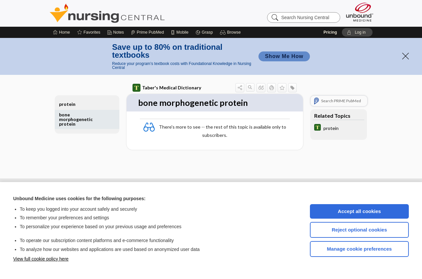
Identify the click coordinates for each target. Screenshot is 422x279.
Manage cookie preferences (359, 249)
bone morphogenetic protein (76, 119)
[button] (231, 32)
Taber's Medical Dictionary (167, 88)
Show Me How (284, 56)
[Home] (61, 32)
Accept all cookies (359, 211)
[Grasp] (204, 32)
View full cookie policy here (41, 259)
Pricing (330, 32)
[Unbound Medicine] (359, 12)
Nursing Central (131, 13)
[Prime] (147, 32)
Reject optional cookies (359, 229)
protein (67, 104)
